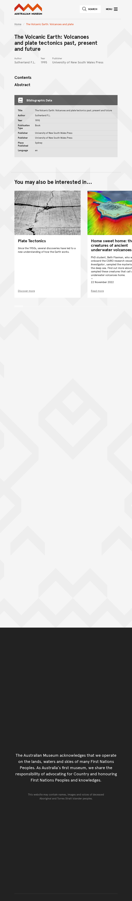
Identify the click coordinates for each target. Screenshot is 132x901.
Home (17, 24)
